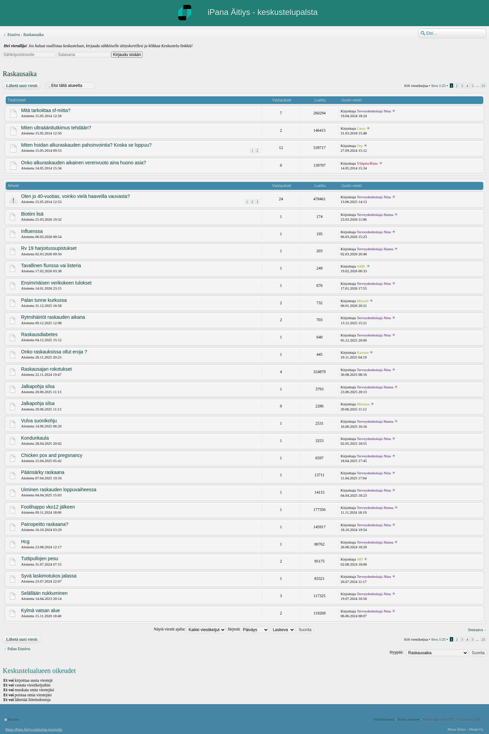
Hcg (25, 541)
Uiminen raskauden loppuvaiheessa (58, 489)
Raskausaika (33, 34)
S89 (360, 559)
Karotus (363, 352)
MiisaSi (362, 301)
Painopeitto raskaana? (44, 524)
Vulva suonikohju (39, 420)
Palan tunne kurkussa (44, 300)
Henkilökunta (384, 719)
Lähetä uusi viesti (21, 85)
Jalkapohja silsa (38, 386)
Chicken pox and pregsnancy (52, 455)
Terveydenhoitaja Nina (374, 111)
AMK (361, 266)
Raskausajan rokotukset (46, 369)
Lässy (361, 128)
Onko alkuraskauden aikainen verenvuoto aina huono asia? (83, 162)
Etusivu (13, 34)
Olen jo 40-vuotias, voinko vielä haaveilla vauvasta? (75, 196)
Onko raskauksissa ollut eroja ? (54, 351)
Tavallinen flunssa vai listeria (51, 265)
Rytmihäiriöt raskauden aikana (53, 317)
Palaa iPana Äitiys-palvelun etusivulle (33, 729)
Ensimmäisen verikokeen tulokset (56, 283)
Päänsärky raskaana (43, 472)
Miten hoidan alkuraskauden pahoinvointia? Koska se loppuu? (86, 145)
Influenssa (32, 231)
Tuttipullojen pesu (39, 558)
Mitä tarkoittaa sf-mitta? (46, 110)
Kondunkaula (35, 438)
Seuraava (475, 629)
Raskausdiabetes (39, 334)
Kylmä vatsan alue (40, 610)
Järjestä (248, 629)
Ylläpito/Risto (367, 163)
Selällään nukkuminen (44, 593)
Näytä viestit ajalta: (190, 629)
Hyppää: (396, 652)
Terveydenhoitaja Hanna (375, 215)
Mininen (363, 404)
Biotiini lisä (32, 214)
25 (483, 86)
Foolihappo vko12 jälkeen (48, 507)
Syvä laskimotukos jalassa (48, 576)
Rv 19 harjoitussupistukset (48, 248)
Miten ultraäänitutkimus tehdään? (56, 127)
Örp (360, 146)
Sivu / (438, 86)
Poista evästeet (409, 719)
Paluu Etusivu (18, 648)
